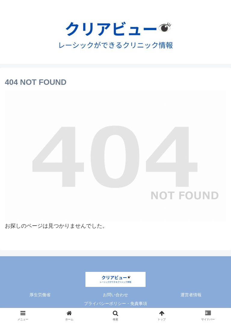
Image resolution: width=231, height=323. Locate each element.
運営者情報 (191, 294)
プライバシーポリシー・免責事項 (115, 303)
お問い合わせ (115, 294)
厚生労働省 (40, 294)
